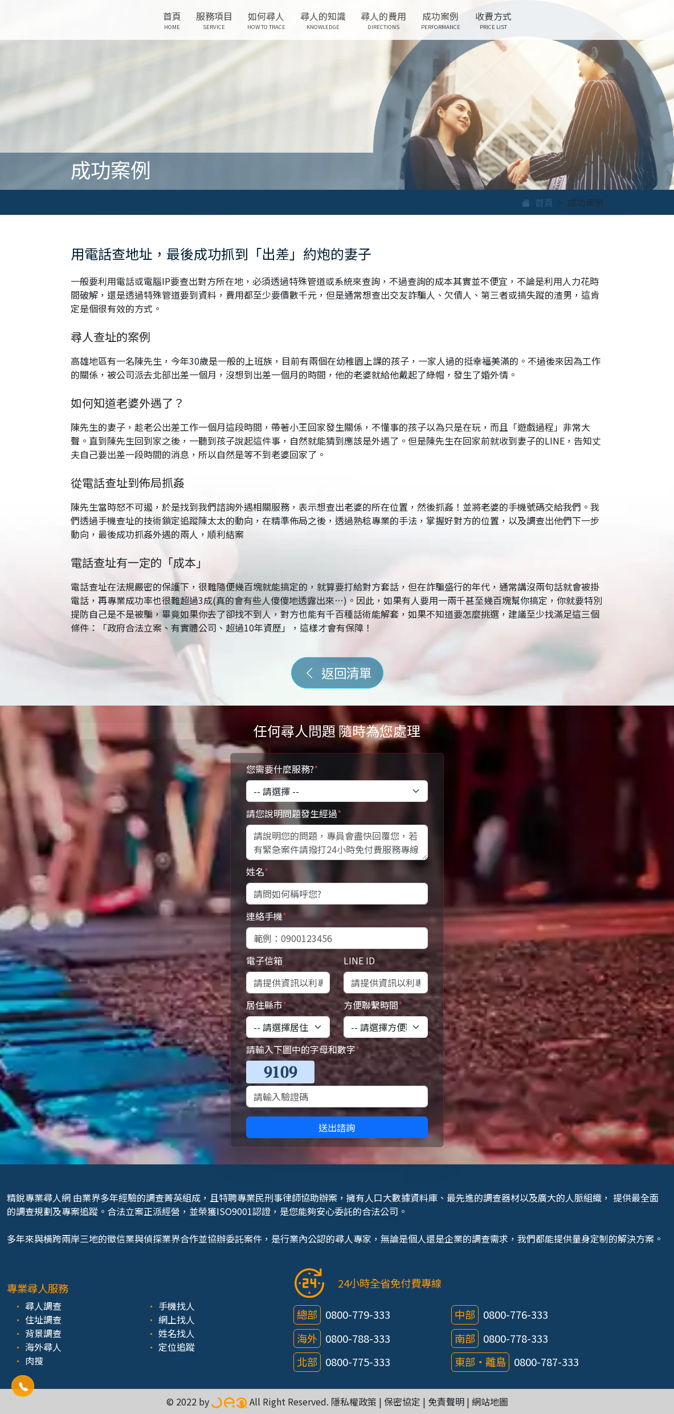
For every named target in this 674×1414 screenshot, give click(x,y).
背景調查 (43, 1333)
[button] (22, 1386)
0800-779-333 (357, 1314)
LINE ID (359, 960)
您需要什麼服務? (282, 769)
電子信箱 (264, 960)
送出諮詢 (336, 1127)
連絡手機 (266, 916)
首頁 (172, 20)
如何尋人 (266, 20)
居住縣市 (266, 1005)
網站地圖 (490, 1401)
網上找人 (176, 1319)
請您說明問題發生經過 (293, 813)
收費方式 (493, 20)
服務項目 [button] (214, 20)
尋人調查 (43, 1306)
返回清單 (337, 672)
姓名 (257, 871)
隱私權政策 (354, 1401)
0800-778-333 (515, 1338)
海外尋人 (43, 1347)
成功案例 (440, 20)
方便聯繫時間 (373, 1005)
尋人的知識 (323, 20)
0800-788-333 (357, 1338)
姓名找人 (176, 1333)
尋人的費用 (383, 20)
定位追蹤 (176, 1347)
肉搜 (34, 1360)
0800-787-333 (546, 1361)
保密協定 (402, 1401)
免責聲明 (446, 1401)
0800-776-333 (515, 1314)
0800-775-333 (357, 1361)
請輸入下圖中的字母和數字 (303, 1049)
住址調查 (43, 1319)
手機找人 (176, 1306)
